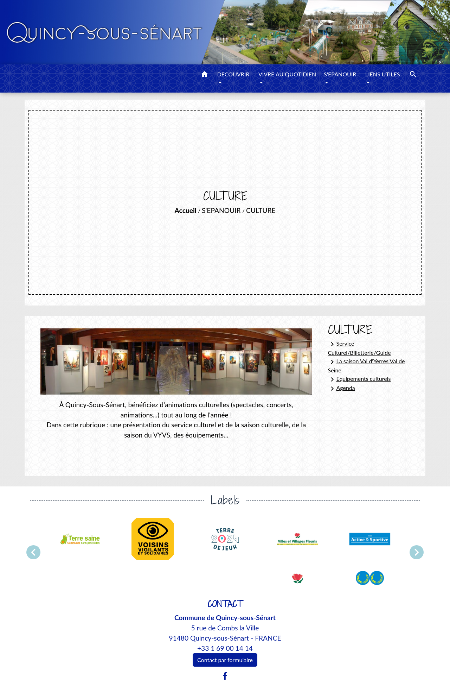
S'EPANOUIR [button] (340, 74)
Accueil (186, 210)
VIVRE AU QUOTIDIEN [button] (287, 74)
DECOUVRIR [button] (233, 74)
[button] (204, 75)
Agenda (341, 388)
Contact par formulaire (225, 659)
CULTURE (261, 210)
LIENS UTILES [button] (382, 74)
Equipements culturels (359, 379)
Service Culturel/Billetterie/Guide (359, 348)
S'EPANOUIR (221, 210)
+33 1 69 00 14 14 (225, 648)
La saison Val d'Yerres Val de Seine (366, 365)
